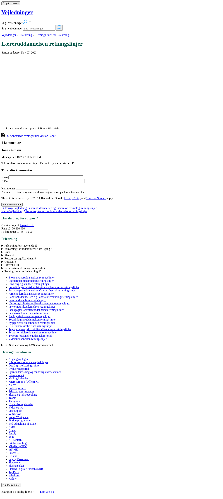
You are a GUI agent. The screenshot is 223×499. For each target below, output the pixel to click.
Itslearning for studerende (20, 246)
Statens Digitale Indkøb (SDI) (26, 470)
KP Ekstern (15, 440)
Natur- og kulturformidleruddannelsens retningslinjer (39, 304)
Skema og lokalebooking (23, 395)
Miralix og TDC (18, 447)
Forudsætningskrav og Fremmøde (24, 269)
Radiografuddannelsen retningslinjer (29, 317)
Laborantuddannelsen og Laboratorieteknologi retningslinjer (43, 298)
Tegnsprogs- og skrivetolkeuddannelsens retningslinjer (40, 330)
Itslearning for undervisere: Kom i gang (28, 249)
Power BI (14, 453)
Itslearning (26, 34)
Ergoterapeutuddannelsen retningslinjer (31, 281)
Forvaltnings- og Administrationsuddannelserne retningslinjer (44, 288)
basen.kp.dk (27, 226)
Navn (42, 177)
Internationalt (16, 376)
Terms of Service (96, 199)
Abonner (6, 193)
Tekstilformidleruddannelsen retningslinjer (33, 333)
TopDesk (14, 473)
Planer (9, 256)
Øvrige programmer (20, 421)
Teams (12, 398)
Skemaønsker (16, 466)
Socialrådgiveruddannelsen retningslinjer (32, 320)
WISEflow (15, 415)
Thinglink (14, 402)
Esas (11, 437)
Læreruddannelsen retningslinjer (42, 43)
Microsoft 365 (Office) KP (24, 382)
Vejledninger (8, 34)
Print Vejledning (11, 486)
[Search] (39, 29)
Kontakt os (47, 493)
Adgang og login (18, 360)
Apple (12, 431)
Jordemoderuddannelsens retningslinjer (31, 294)
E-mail (43, 180)
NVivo (12, 385)
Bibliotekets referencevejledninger (28, 363)
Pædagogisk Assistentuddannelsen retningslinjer (36, 310)
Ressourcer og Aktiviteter (20, 259)
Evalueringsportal (19, 369)
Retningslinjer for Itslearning (52, 34)
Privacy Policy (72, 199)
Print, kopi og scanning (22, 392)
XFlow (12, 479)
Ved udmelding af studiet (23, 424)
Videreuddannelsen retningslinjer (28, 340)
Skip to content (11, 3)
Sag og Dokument (19, 460)
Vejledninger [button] (17, 12)
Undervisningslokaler (21, 405)
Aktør (12, 428)
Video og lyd (16, 408)
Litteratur (11, 266)
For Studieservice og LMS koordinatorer (28, 346)
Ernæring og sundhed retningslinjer (29, 285)
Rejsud (12, 457)
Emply (12, 434)
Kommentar (26, 189)
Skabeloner (15, 463)
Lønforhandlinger (19, 444)
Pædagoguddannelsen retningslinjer (29, 314)
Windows (14, 476)
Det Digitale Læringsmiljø (24, 366)
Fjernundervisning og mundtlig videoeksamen (35, 373)
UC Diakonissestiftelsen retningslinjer (30, 327)
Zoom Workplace (18, 418)
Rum (8, 253)
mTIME (13, 450)
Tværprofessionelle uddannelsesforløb (30, 336)
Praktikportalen (17, 389)
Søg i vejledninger (11, 28)
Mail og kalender (18, 379)
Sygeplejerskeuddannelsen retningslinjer (32, 323)
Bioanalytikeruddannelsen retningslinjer (31, 278)
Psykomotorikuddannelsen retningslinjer (32, 307)
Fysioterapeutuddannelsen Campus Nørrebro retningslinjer (42, 291)
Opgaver (10, 262)
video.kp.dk (15, 411)
